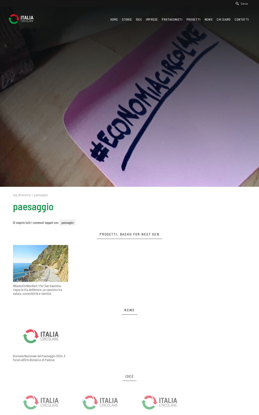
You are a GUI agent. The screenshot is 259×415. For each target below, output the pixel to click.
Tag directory (22, 195)
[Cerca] (243, 3)
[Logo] (22, 19)
